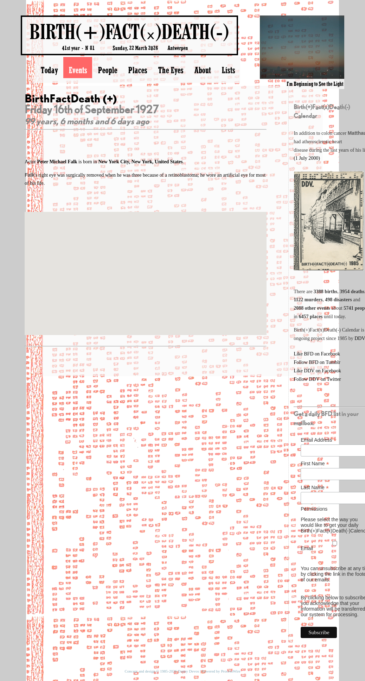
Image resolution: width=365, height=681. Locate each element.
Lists (228, 70)
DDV (359, 338)
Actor (51, 161)
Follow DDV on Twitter (317, 379)
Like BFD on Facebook (317, 354)
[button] (145, 266)
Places (137, 70)
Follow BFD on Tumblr (317, 362)
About (202, 70)
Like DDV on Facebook (317, 370)
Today (49, 70)
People (107, 70)
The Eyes (170, 70)
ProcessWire (230, 671)
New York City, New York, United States (140, 161)
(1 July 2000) (307, 158)
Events (78, 70)
